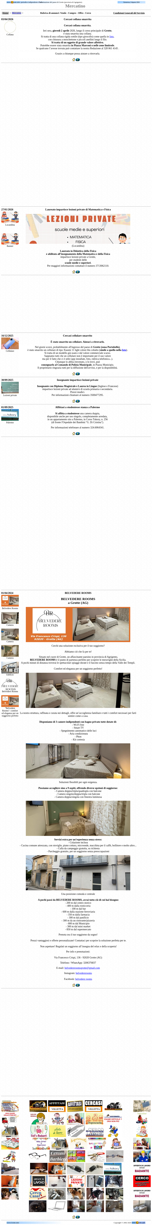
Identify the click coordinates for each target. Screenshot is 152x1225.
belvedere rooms (83, 979)
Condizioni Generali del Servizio (129, 13)
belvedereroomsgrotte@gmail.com (82, 968)
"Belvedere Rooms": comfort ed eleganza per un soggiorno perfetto (10, 712)
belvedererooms (84, 973)
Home (5, 13)
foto (112, 36)
